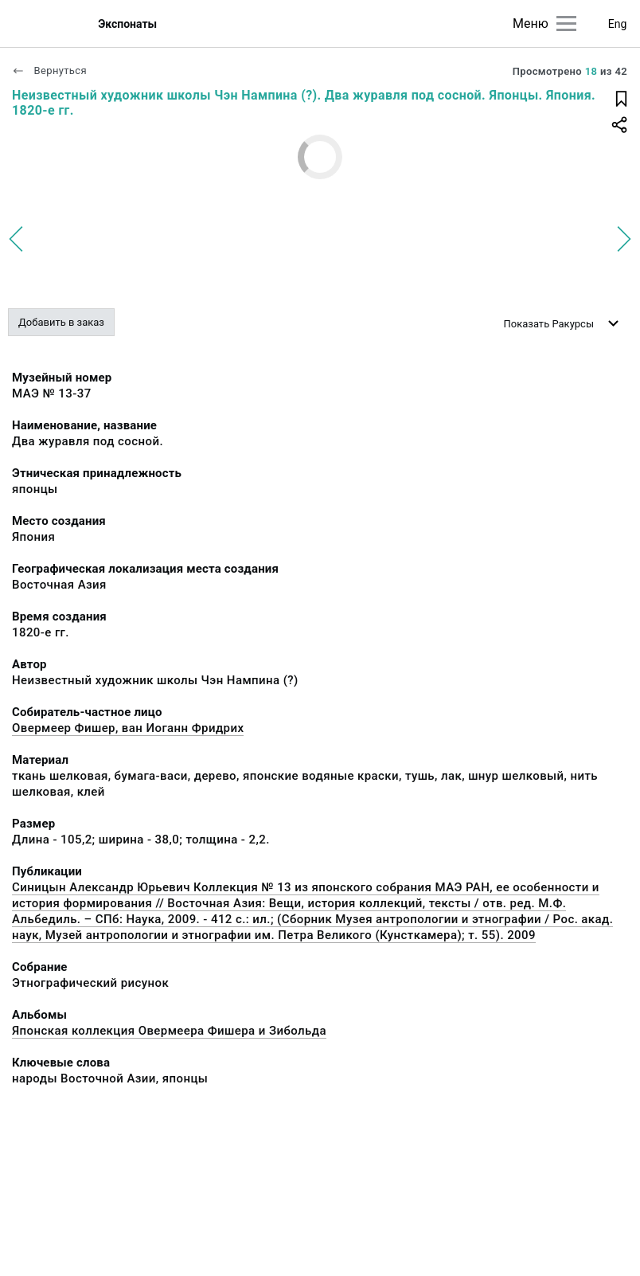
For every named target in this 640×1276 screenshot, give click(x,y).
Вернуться (49, 70)
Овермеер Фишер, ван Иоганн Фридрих (128, 728)
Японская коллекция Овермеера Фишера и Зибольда (169, 1031)
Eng (617, 24)
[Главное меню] (566, 23)
